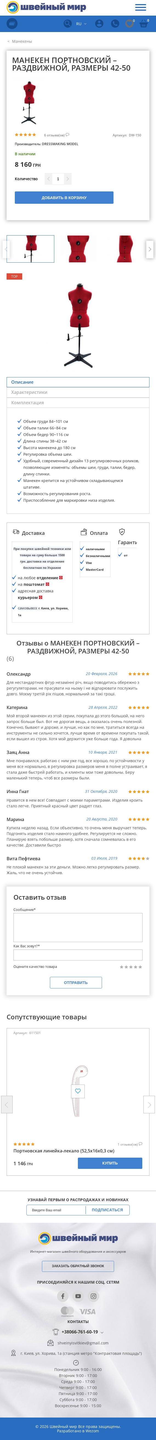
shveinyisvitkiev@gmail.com (83, 1343)
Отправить (76, 982)
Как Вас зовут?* (26, 945)
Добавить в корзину (64, 198)
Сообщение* (24, 909)
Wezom (92, 1430)
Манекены (21, 41)
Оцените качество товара (35, 967)
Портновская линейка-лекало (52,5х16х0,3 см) (63, 1151)
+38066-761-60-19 (80, 1332)
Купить (110, 1163)
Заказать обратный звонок (78, 1266)
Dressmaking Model (60, 144)
